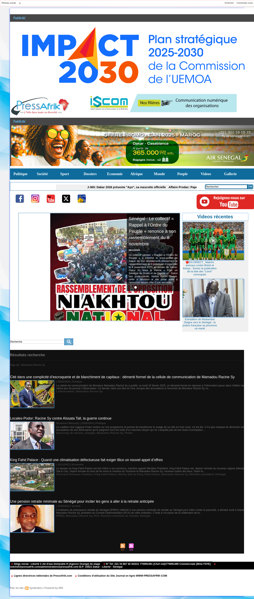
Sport (64, 174)
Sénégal (203, 474)
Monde (159, 174)
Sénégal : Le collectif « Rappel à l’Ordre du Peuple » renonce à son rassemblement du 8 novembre (152, 234)
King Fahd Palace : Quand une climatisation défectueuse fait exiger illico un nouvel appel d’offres (88, 460)
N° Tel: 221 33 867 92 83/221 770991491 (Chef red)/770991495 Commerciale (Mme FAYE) (151, 564)
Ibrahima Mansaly (66, 423)
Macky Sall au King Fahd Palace (130, 474)
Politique (20, 174)
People (182, 174)
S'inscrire (229, 3)
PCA (92, 515)
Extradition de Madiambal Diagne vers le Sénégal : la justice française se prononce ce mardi (200, 324)
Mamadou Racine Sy (86, 391)
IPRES (60, 515)
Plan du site (16, 588)
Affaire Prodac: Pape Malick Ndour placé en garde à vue (189, 187)
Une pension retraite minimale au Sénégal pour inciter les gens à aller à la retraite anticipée (84, 501)
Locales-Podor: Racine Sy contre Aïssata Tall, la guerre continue (62, 418)
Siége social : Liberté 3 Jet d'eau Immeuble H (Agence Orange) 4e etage (54, 564)
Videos (206, 174)
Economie (115, 174)
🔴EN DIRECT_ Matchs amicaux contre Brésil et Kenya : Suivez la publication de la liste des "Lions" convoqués (200, 268)
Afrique (136, 174)
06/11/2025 (134, 256)
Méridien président (186, 474)
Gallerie (230, 174)
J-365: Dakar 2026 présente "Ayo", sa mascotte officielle (121, 187)
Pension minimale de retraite (112, 515)
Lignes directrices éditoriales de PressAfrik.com (40, 576)
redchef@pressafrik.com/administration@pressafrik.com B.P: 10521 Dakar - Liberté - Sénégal (109, 566)
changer (86, 432)
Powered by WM (52, 588)
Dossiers (90, 174)
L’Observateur (64, 391)
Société (42, 174)
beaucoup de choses (68, 432)
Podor (121, 432)
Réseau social (9, 3)
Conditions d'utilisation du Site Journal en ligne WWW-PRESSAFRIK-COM (116, 576)
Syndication (35, 588)
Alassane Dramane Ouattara (72, 474)
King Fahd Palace (100, 474)
